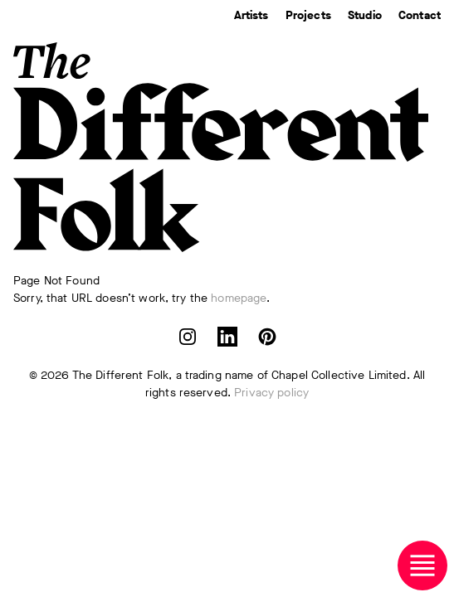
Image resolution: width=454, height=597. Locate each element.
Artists (251, 15)
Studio (365, 15)
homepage (238, 298)
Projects (308, 15)
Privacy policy (271, 392)
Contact (419, 15)
